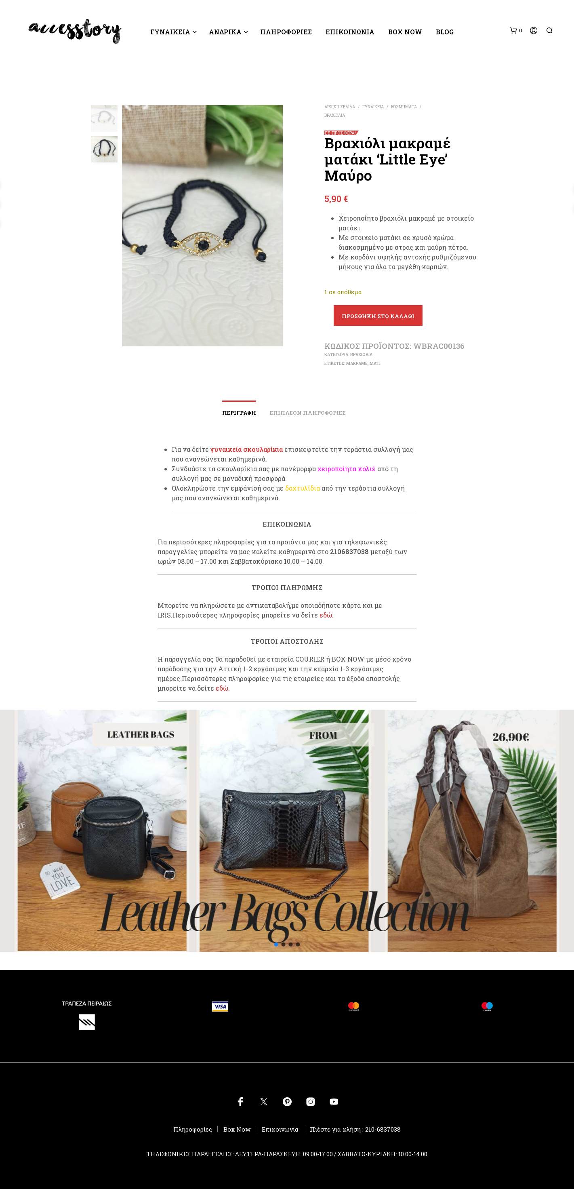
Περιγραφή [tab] (239, 412)
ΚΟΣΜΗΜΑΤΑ (404, 107)
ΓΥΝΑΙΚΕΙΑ (170, 31)
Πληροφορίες (192, 1129)
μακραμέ (357, 363)
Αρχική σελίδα (339, 107)
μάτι (375, 363)
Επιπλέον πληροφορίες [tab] (308, 412)
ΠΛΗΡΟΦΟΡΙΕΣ (286, 31)
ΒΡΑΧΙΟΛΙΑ (334, 115)
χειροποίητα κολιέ (346, 468)
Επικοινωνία (350, 31)
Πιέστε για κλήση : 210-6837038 (355, 1129)
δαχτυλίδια (302, 488)
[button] (516, 31)
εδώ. (327, 615)
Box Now (405, 31)
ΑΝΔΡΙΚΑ (225, 31)
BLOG (445, 31)
